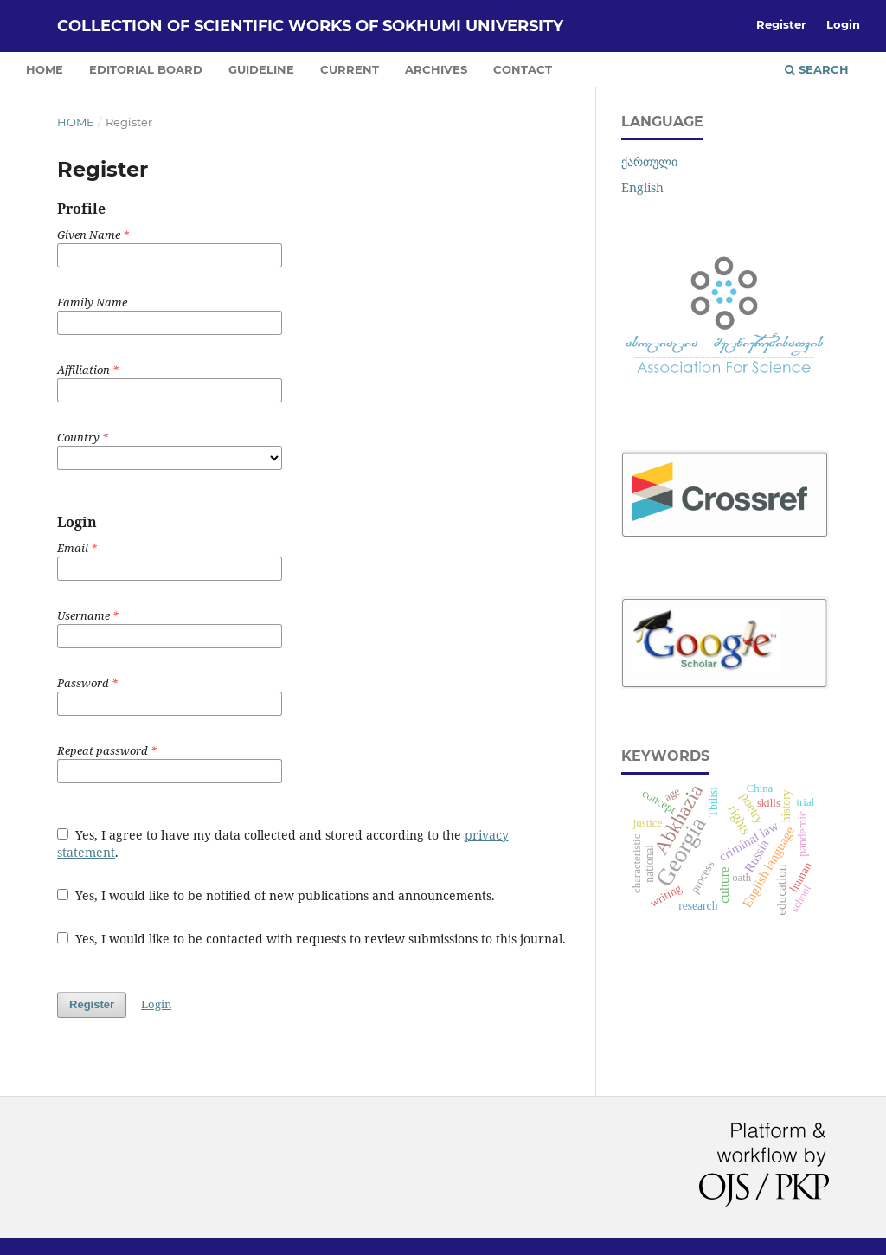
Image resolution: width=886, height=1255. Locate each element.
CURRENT (349, 69)
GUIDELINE (261, 69)
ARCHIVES (436, 69)
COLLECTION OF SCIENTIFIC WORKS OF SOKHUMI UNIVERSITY (310, 25)
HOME (44, 69)
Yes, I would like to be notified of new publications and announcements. (276, 895)
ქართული (649, 161)
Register (781, 24)
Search (817, 69)
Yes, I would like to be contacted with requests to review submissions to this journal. (311, 938)
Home (75, 122)
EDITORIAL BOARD (145, 69)
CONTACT (522, 69)
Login (843, 24)
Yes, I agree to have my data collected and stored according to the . (283, 843)
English (642, 187)
